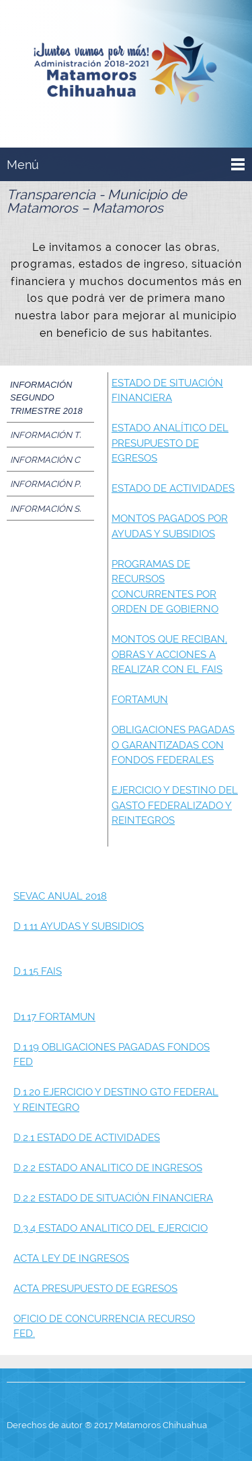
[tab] (50, 397)
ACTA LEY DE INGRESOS (71, 1258)
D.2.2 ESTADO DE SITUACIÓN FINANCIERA (113, 1198)
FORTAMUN (140, 700)
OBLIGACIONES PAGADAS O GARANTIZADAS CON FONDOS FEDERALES (173, 745)
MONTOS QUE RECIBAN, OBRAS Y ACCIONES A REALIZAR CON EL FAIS (169, 654)
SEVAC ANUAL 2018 (60, 896)
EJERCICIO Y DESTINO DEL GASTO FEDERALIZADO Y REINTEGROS (175, 805)
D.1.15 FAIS (37, 971)
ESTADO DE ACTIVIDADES (173, 488)
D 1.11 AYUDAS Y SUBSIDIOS (78, 926)
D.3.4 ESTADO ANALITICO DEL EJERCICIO (110, 1228)
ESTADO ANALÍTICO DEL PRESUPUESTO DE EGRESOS (170, 443)
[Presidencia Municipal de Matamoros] (126, 73)
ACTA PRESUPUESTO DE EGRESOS (95, 1289)
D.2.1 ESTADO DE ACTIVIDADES (86, 1138)
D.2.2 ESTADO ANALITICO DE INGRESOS (107, 1168)
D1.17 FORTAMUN (54, 1017)
